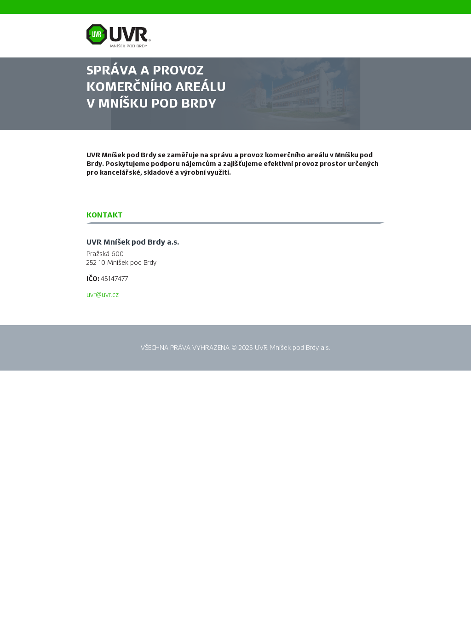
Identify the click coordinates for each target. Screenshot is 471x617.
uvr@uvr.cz (102, 294)
